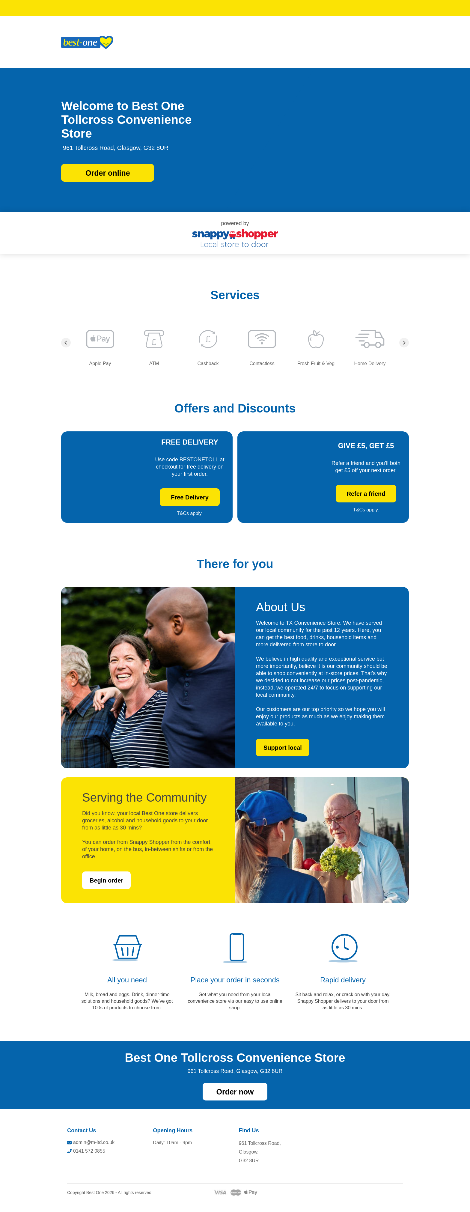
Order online (107, 173)
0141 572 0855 (86, 1161)
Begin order (106, 891)
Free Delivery (190, 502)
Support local (282, 758)
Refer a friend (366, 499)
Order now (235, 1102)
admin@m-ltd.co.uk (91, 1153)
